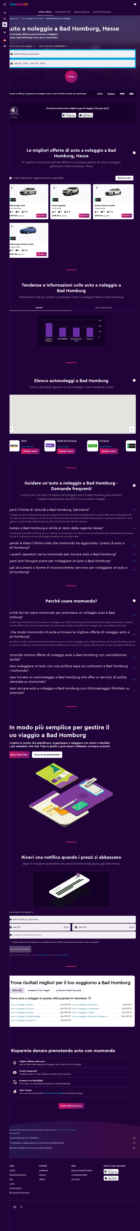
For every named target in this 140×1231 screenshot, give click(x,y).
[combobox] (27, 46)
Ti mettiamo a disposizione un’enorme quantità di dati (76, 1161)
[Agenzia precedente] (17, 435)
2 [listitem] (24, 214)
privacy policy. (70, 967)
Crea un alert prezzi (60, 1112)
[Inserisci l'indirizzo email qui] (77, 948)
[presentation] (89, 117)
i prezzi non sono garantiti (73, 1148)
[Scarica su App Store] (89, 117)
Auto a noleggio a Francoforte (88, 1027)
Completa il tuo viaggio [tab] (46, 1009)
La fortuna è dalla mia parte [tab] (75, 1009)
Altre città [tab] (24, 1009)
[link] (37, 457)
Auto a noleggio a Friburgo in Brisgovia (92, 1035)
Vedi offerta (46, 218)
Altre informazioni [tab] (105, 314)
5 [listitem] (59, 214)
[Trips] (4, 32)
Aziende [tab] (44, 314)
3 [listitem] (65, 214)
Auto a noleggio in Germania (39, 18)
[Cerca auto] (4, 24)
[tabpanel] (75, 339)
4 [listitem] (18, 214)
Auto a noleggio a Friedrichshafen (32, 1035)
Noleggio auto (19, 18)
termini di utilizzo (49, 967)
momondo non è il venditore (76, 1156)
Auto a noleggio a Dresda (29, 1031)
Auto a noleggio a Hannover (30, 1039)
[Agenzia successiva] (131, 435)
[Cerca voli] (4, 13)
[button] (5, 4)
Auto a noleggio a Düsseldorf (88, 1023)
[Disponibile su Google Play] (72, 117)
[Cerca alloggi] (4, 18)
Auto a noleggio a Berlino (29, 1023)
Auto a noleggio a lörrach (29, 1027)
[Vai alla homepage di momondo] (19, 4)
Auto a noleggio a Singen (86, 1031)
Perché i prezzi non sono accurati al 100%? (76, 1166)
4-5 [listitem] (31, 214)
